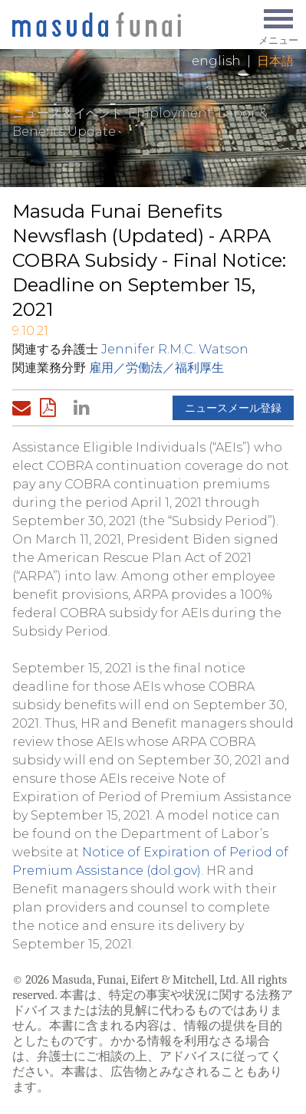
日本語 (275, 61)
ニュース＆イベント (67, 113)
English (216, 61)
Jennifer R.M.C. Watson (174, 349)
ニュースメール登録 (233, 408)
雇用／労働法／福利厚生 (156, 367)
